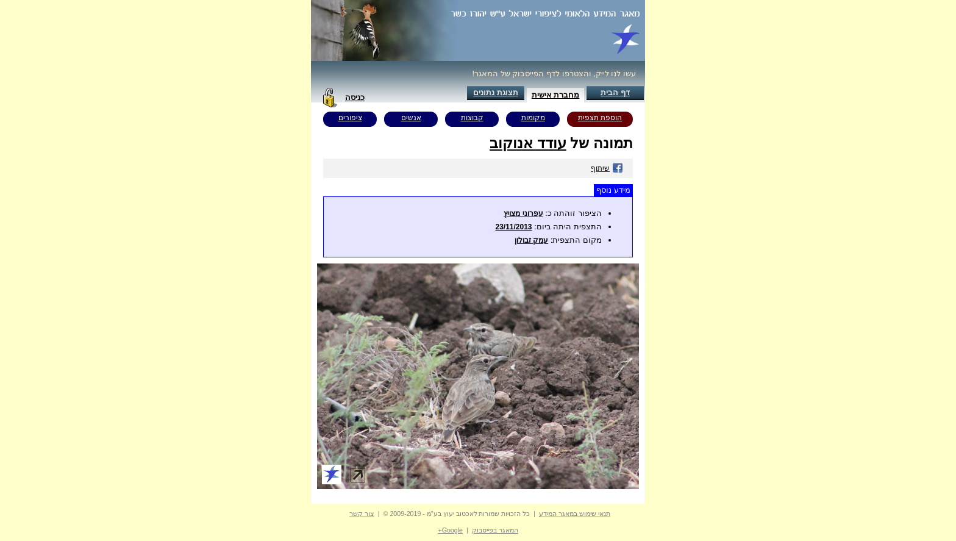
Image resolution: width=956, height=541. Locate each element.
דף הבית (615, 92)
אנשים (411, 117)
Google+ (450, 530)
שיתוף (607, 168)
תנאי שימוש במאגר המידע (574, 513)
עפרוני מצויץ (523, 213)
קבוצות (472, 117)
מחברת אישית (556, 94)
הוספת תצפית (600, 117)
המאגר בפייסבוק (495, 530)
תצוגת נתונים (495, 92)
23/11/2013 (513, 227)
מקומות (533, 117)
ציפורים (350, 117)
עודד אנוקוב (528, 143)
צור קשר (361, 513)
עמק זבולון (531, 240)
